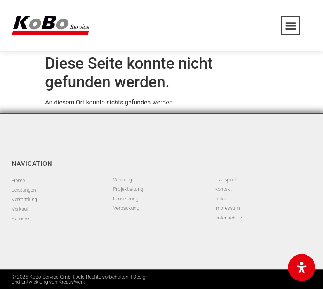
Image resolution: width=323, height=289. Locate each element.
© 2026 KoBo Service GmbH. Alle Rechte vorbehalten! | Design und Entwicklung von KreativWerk (80, 279)
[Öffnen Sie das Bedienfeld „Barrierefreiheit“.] (301, 267)
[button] (290, 25)
